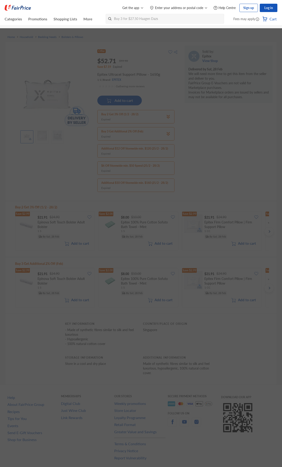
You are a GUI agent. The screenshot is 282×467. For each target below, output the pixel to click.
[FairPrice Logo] (18, 8)
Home (11, 37)
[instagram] (196, 424)
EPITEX (116, 79)
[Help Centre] (224, 8)
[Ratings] (121, 86)
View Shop (210, 61)
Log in (268, 8)
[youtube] (184, 424)
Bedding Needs (47, 37)
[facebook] (172, 424)
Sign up (248, 8)
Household (26, 37)
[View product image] (27, 136)
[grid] (142, 231)
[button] (257, 19)
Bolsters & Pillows (72, 37)
